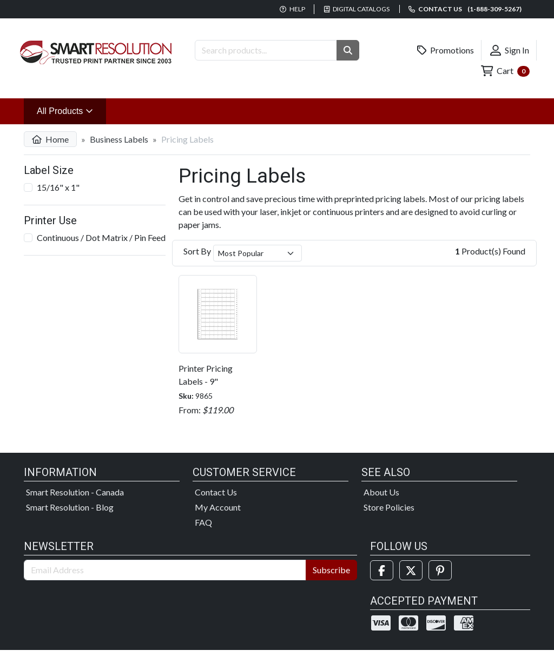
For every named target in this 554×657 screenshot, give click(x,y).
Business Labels (119, 139)
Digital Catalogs (357, 9)
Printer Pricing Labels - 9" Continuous (206, 381)
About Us (381, 492)
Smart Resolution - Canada (75, 492)
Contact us (465, 9)
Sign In (509, 50)
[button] (348, 50)
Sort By (197, 251)
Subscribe (331, 570)
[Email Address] (165, 570)
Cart (505, 71)
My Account (218, 507)
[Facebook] (381, 570)
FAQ (203, 522)
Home (50, 139)
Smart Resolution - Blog (70, 507)
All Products (71, 110)
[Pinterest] (440, 570)
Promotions (445, 50)
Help (292, 9)
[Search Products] (266, 50)
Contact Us (216, 492)
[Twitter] (411, 570)
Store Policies (389, 507)
